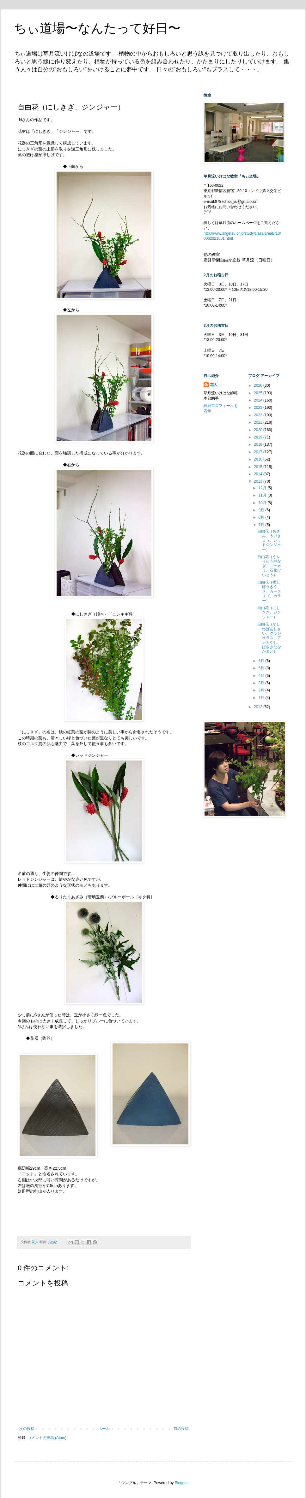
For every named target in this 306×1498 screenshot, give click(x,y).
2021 (258, 422)
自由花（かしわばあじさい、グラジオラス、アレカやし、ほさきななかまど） (269, 638)
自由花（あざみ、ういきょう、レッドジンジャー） (269, 540)
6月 (261, 661)
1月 (261, 698)
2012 (258, 707)
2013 (258, 481)
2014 (258, 474)
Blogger (181, 1483)
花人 (213, 385)
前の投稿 (181, 1428)
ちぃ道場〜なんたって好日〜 (97, 28)
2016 (258, 459)
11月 (262, 495)
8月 (261, 517)
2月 (261, 690)
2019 (258, 437)
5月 (261, 668)
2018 (258, 444)
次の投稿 (26, 1428)
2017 (258, 452)
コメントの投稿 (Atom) (47, 1438)
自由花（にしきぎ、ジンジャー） (269, 612)
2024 (258, 400)
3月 (261, 683)
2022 (258, 415)
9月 (261, 510)
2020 (258, 430)
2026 (258, 385)
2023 (258, 407)
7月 (261, 525)
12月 (262, 488)
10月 (262, 503)
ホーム (104, 1428)
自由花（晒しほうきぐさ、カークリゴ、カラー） (269, 591)
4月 (261, 675)
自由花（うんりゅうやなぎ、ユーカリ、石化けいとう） (269, 566)
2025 (258, 393)
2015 (258, 467)
